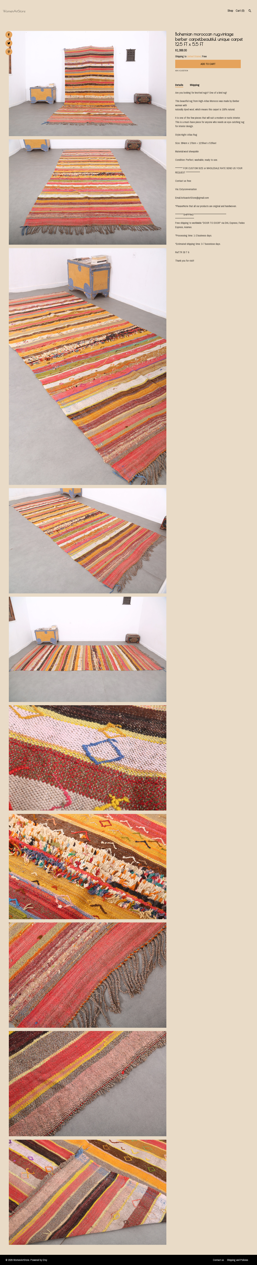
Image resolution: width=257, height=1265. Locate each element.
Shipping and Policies (237, 1260)
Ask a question (181, 70)
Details (179, 85)
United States (194, 56)
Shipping (194, 85)
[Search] (250, 11)
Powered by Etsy (38, 1260)
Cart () (240, 11)
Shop (230, 11)
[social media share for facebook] (8, 34)
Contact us (218, 1260)
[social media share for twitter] (9, 44)
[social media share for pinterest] (9, 52)
